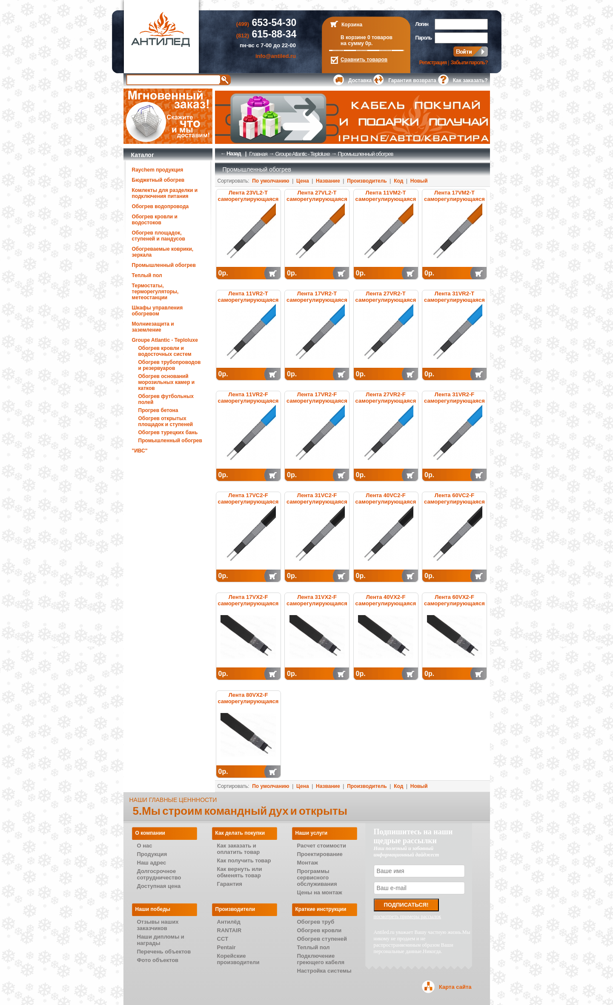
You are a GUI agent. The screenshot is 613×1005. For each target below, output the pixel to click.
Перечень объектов (164, 951)
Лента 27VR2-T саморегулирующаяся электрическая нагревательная (385, 303)
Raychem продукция (157, 170)
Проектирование (320, 854)
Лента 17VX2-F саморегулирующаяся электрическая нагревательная (248, 606)
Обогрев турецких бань (168, 432)
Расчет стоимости (321, 845)
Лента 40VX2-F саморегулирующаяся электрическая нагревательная (385, 606)
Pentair (226, 947)
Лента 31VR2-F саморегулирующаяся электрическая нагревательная (454, 404)
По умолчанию (270, 181)
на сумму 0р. (356, 43)
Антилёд (229, 922)
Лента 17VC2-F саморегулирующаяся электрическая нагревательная (248, 505)
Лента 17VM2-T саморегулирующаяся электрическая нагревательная (454, 202)
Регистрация (433, 63)
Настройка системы (324, 971)
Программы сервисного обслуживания (317, 877)
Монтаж (307, 862)
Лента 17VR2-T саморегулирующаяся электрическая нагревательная (316, 303)
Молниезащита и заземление (153, 327)
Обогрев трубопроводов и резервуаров (169, 365)
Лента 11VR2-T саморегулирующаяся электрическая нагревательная (248, 303)
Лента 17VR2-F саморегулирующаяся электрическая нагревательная (316, 404)
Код (398, 181)
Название (328, 181)
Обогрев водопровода (160, 206)
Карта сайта (455, 987)
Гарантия (229, 884)
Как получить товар (244, 860)
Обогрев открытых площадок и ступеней (165, 421)
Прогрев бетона (158, 410)
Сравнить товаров (364, 60)
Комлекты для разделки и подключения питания (165, 193)
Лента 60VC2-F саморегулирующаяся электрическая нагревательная (454, 505)
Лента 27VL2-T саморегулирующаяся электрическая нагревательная (316, 202)
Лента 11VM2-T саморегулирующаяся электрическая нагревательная (385, 202)
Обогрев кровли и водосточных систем (165, 351)
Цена (302, 181)
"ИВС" (140, 451)
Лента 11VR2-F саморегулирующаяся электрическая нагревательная (248, 404)
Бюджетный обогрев (158, 180)
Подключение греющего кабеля (321, 959)
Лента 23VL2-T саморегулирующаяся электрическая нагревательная (248, 202)
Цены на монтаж (319, 892)
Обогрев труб (316, 922)
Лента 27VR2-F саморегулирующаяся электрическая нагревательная (385, 404)
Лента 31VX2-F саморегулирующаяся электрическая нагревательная (316, 606)
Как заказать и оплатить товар (238, 848)
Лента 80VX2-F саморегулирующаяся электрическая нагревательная (248, 704)
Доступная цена (159, 886)
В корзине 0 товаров (366, 37)
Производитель (367, 181)
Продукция (152, 854)
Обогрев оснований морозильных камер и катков (166, 382)
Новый (419, 181)
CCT (223, 939)
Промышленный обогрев (164, 265)
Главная (258, 154)
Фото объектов (158, 960)
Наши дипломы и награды (160, 939)
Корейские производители (238, 959)
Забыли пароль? (469, 63)
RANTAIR (229, 930)
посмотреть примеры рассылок (407, 916)
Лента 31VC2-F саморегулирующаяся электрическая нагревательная (316, 505)
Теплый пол (147, 275)
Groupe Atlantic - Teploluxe (165, 340)
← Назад (231, 153)
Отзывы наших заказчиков (158, 925)
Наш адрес (151, 862)
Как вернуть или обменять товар (239, 872)
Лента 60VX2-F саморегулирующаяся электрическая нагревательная (454, 606)
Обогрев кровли (319, 930)
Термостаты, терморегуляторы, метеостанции (155, 292)
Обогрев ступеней (322, 939)
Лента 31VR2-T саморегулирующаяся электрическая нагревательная (454, 303)
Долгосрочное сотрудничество (159, 874)
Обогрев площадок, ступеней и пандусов (158, 236)
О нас (144, 845)
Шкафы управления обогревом (157, 311)
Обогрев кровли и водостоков (155, 220)
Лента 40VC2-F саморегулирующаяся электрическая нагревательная (385, 505)
